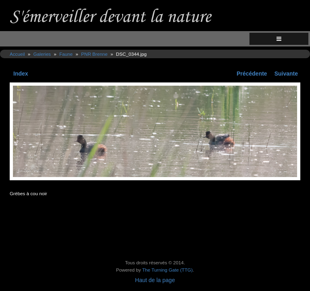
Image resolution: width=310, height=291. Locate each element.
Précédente (252, 73)
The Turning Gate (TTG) (167, 269)
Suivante (286, 73)
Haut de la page (155, 280)
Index (20, 73)
